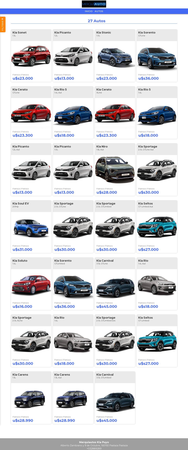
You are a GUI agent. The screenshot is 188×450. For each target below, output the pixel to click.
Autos (99, 11)
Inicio (89, 11)
